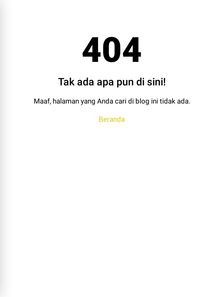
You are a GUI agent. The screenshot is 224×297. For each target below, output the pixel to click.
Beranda (112, 119)
